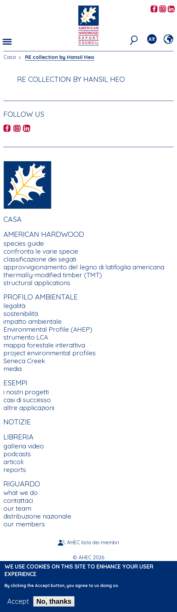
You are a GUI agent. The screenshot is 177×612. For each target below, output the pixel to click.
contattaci (18, 500)
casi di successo (27, 400)
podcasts (17, 454)
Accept (18, 605)
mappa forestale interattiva (44, 345)
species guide (23, 243)
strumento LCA (25, 337)
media (12, 369)
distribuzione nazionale (37, 516)
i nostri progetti (26, 392)
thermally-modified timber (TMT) (52, 275)
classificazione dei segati (39, 259)
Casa (9, 57)
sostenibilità (20, 313)
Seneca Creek (24, 361)
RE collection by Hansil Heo (59, 57)
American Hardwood (43, 234)
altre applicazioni (28, 408)
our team (17, 508)
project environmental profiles (49, 353)
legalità (14, 306)
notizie (17, 421)
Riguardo (21, 483)
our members (24, 524)
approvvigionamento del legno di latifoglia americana (83, 267)
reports (14, 470)
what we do (20, 492)
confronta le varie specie (40, 251)
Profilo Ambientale (40, 296)
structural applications (36, 283)
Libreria (18, 436)
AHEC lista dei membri (93, 542)
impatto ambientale (32, 321)
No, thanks (53, 605)
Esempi (15, 382)
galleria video (23, 446)
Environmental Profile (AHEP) (47, 329)
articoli (13, 462)
